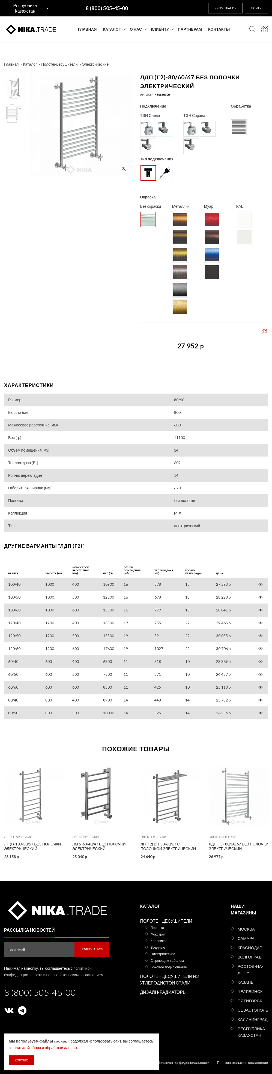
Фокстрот (158, 934)
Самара (246, 938)
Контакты (219, 29)
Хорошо (21, 1060)
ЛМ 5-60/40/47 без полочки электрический (99, 846)
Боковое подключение (168, 967)
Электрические (95, 64)
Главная (87, 29)
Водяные (157, 947)
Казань (245, 982)
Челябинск (250, 991)
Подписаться (91, 949)
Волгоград (250, 956)
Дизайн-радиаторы (163, 992)
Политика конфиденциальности (183, 1062)
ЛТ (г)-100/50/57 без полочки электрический (32, 846)
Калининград (253, 1019)
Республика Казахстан (25, 8)
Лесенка (157, 927)
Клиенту (160, 29)
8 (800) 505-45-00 (40, 992)
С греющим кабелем (167, 960)
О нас (136, 29)
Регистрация (225, 8)
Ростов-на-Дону (251, 969)
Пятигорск (250, 1000)
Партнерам (190, 29)
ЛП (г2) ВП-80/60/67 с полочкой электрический (168, 846)
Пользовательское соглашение (242, 1062)
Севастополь (253, 1009)
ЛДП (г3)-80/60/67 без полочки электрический (238, 846)
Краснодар (250, 947)
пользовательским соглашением (75, 974)
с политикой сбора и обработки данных (43, 1047)
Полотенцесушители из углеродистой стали (169, 979)
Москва (246, 928)
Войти (256, 8)
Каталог (112, 29)
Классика (158, 941)
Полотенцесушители (59, 64)
